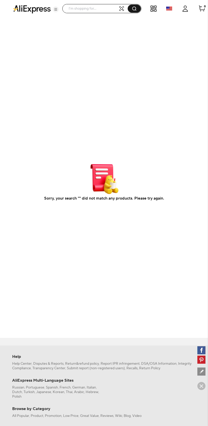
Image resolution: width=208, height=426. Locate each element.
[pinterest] (201, 360)
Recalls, (132, 368)
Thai (69, 392)
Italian (91, 387)
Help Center (22, 363)
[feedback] (201, 371)
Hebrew (92, 392)
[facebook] (201, 350)
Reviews (107, 416)
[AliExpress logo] (32, 9)
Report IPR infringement (120, 363)
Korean (58, 392)
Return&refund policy (82, 363)
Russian (18, 387)
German (78, 387)
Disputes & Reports (48, 363)
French (65, 387)
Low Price (71, 416)
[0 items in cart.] (202, 9)
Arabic (79, 392)
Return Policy (149, 368)
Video (137, 416)
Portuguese (35, 387)
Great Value (89, 416)
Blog (127, 416)
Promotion (53, 416)
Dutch (17, 392)
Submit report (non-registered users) (96, 368)
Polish (17, 396)
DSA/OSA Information (159, 363)
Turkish (29, 392)
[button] (56, 9)
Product (37, 416)
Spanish (52, 387)
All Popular (20, 416)
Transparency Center (48, 368)
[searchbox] (92, 8)
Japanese (43, 392)
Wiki (118, 416)
